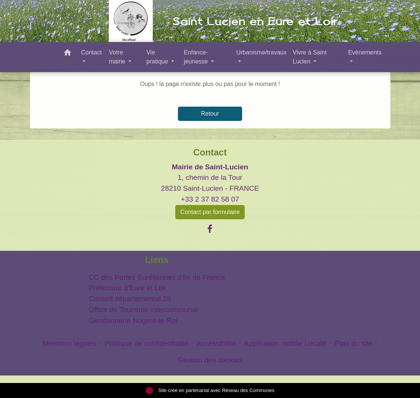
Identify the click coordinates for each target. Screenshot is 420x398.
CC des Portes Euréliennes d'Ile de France (157, 277)
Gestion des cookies (210, 360)
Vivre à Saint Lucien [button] (310, 57)
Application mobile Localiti (285, 343)
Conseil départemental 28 (130, 299)
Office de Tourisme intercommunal (143, 310)
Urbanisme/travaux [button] (261, 52)
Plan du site (353, 343)
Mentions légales (69, 343)
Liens (157, 260)
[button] (67, 54)
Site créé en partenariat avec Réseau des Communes (210, 390)
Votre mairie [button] (118, 57)
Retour (210, 113)
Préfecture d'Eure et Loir (127, 288)
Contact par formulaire (209, 212)
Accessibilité (216, 343)
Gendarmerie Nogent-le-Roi (133, 320)
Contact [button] (91, 52)
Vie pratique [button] (158, 57)
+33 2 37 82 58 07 (210, 199)
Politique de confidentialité (146, 343)
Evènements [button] (365, 52)
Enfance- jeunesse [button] (197, 57)
